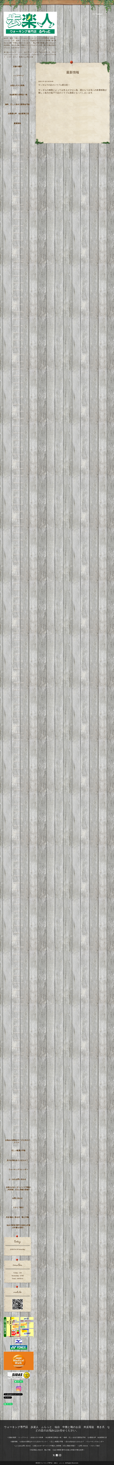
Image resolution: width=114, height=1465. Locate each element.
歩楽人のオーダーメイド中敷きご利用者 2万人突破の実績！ (18, 1188)
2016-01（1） (19, 933)
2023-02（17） (18, 404)
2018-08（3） (19, 711)
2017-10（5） (19, 783)
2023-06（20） (18, 376)
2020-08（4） (19, 604)
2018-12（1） (19, 690)
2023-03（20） (18, 397)
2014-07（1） (19, 1025)
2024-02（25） (18, 318)
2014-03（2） (19, 1054)
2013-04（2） (19, 1118)
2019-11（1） (19, 633)
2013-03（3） (19, 1125)
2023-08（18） (18, 361)
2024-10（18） (18, 261)
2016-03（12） (18, 918)
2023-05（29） (18, 383)
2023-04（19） (18, 390)
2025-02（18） (18, 233)
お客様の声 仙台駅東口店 (18, 113)
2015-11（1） (19, 947)
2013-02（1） (19, 1133)
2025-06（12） (18, 204)
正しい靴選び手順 (18, 1150)
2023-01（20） (18, 411)
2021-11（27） (18, 511)
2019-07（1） (19, 661)
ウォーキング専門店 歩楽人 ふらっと (52, 1463)
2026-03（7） (19, 140)
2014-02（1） (19, 1061)
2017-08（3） (19, 797)
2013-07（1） (19, 1097)
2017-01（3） (19, 847)
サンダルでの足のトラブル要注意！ (54, 85)
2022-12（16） (18, 418)
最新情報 (17, 123)
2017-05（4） (19, 818)
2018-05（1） (19, 733)
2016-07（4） (19, 890)
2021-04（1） (19, 561)
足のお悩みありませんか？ (17, 1160)
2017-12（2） (19, 768)
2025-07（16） (18, 197)
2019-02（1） (19, 683)
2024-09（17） (18, 268)
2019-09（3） (19, 647)
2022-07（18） (18, 454)
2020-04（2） (19, 618)
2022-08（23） (18, 447)
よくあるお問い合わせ (17, 1179)
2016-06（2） (19, 897)
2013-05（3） (19, 1111)
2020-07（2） (19, 611)
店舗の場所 (17, 66)
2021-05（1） (19, 554)
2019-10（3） (19, 640)
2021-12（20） (18, 504)
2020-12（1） (19, 583)
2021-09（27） (18, 526)
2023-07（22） (18, 368)
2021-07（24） (18, 540)
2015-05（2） (19, 975)
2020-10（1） (19, 590)
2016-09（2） (19, 876)
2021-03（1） (19, 568)
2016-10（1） (19, 868)
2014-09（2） (19, 1018)
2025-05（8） (19, 211)
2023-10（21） (18, 347)
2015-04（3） (19, 983)
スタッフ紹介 (18, 1207)
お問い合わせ (17, 1198)
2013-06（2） (19, 1104)
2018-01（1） (19, 761)
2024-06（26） (18, 290)
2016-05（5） (19, 904)
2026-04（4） (19, 133)
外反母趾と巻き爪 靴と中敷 (17, 1217)
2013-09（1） (19, 1090)
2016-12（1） (19, 854)
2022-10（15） (18, 433)
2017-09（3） (19, 790)
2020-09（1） (19, 597)
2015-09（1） (19, 954)
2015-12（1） (19, 940)
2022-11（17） (18, 426)
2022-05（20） (18, 468)
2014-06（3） (19, 1033)
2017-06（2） (19, 811)
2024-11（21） (18, 254)
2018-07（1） (19, 718)
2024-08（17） (18, 276)
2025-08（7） (19, 190)
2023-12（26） (18, 333)
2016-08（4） (19, 883)
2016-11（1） (19, 861)
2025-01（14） (18, 240)
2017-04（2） (19, 826)
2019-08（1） (19, 654)
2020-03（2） (19, 626)
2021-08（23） (18, 533)
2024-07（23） (18, 283)
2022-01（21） (18, 497)
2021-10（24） (18, 518)
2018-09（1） (19, 704)
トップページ (18, 76)
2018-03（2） (19, 747)
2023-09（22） (18, 354)
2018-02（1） (19, 754)
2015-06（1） (19, 968)
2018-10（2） (19, 697)
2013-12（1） (19, 1068)
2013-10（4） (19, 1083)
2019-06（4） (19, 668)
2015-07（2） (19, 961)
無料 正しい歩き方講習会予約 (17, 104)
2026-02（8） (19, 147)
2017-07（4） (19, 804)
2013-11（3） (19, 1075)
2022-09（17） (18, 440)
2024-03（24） (18, 311)
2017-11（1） (19, 776)
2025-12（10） (18, 161)
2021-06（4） (19, 547)
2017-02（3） (19, 840)
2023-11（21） (18, 340)
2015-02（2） (19, 997)
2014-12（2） (19, 1004)
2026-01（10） (18, 154)
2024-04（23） (18, 304)
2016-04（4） (19, 911)
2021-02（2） (19, 576)
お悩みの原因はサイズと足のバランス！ (17, 1141)
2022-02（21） (18, 490)
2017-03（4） (19, 833)
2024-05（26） (18, 297)
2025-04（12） (18, 218)
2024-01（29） (18, 326)
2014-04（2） (19, 1047)
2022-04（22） (18, 476)
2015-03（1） (19, 990)
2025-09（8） (19, 183)
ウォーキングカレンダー (18, 1169)
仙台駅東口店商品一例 (18, 94)
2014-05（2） (19, 1040)
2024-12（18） (18, 247)
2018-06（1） (19, 726)
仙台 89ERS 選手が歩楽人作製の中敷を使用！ (18, 1226)
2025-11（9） (19, 168)
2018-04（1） (19, 740)
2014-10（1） (19, 1011)
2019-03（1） (19, 676)
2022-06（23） (18, 461)
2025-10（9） (19, 176)
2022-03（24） (18, 483)
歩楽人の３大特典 (17, 85)
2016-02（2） (19, 925)
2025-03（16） (18, 226)
